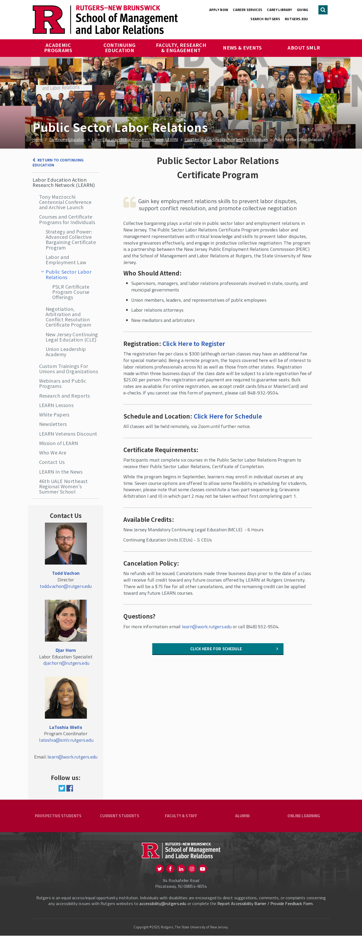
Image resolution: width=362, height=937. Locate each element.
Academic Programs (58, 47)
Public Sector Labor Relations (69, 274)
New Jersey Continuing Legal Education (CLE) (72, 337)
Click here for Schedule (216, 649)
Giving (302, 9)
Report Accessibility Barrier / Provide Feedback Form (265, 905)
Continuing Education (120, 47)
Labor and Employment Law (66, 259)
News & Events (242, 47)
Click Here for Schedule (228, 416)
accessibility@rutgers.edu (162, 905)
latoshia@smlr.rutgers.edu (66, 740)
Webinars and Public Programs (62, 383)
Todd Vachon (66, 573)
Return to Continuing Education (58, 162)
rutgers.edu (296, 18)
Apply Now (218, 9)
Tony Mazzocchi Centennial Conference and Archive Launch (65, 202)
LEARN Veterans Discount (68, 433)
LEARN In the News (61, 471)
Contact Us (52, 461)
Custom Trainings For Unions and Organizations (68, 368)
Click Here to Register (193, 343)
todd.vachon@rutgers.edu (66, 586)
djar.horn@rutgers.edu (66, 663)
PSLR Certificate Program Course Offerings (71, 292)
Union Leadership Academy (66, 351)
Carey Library (279, 9)
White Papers (54, 414)
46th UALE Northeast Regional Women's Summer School (63, 486)
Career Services (247, 9)
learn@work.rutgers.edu (207, 626)
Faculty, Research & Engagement (181, 47)
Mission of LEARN (58, 443)
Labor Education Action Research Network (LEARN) (64, 182)
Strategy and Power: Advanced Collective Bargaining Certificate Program (71, 239)
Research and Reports (64, 395)
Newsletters (53, 423)
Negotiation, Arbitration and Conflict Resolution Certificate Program (68, 316)
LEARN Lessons (56, 405)
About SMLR (303, 47)
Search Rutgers (265, 18)
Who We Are (52, 452)
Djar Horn (66, 650)
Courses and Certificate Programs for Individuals (67, 219)
